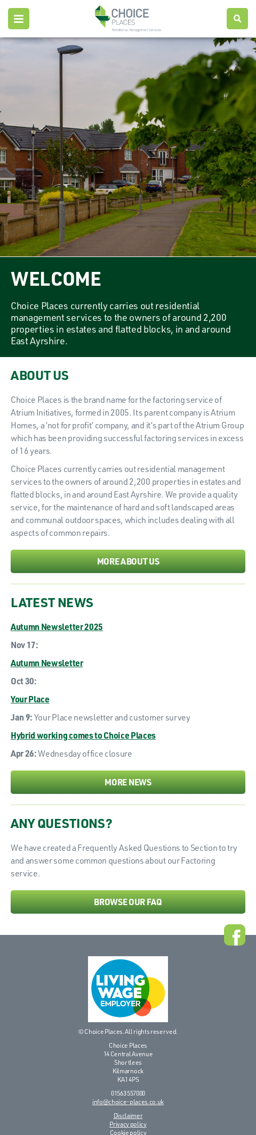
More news (128, 782)
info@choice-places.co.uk (128, 1102)
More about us (128, 561)
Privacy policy (128, 1124)
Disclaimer (128, 1116)
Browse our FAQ (128, 901)
